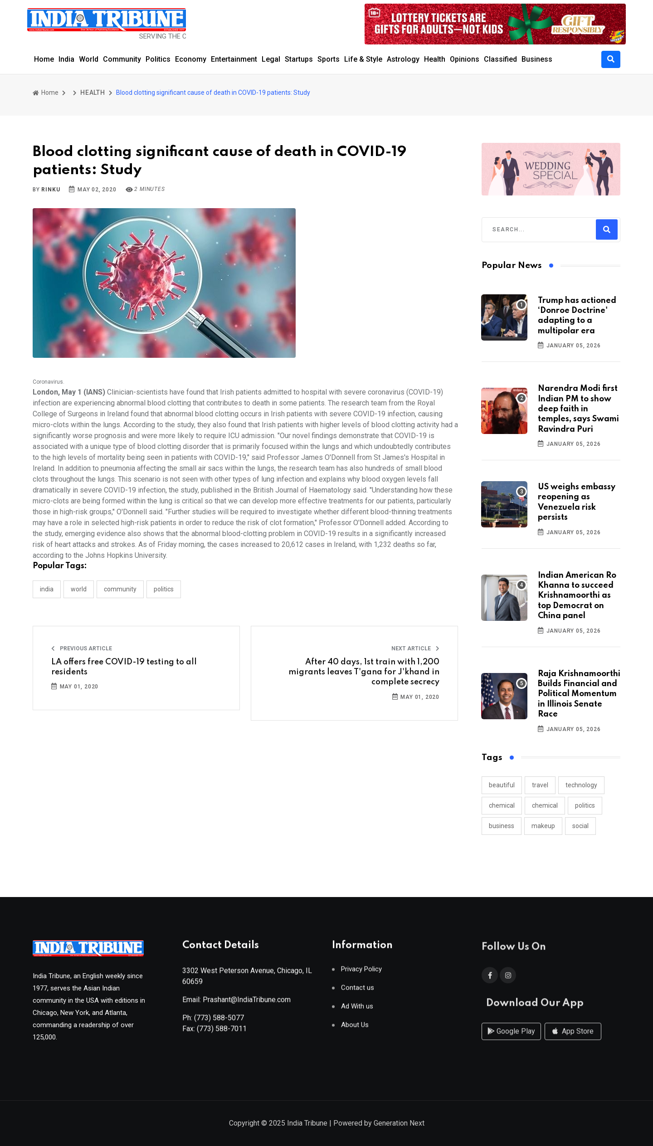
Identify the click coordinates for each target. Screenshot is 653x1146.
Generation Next (399, 1124)
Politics (158, 59)
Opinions (464, 59)
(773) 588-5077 (219, 1021)
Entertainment (234, 59)
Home (44, 59)
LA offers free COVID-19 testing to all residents (124, 667)
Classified (500, 59)
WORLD (79, 589)
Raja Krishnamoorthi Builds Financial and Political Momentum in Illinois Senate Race (579, 694)
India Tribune (307, 1124)
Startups (299, 59)
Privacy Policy (361, 973)
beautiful (502, 785)
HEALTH (92, 92)
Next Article (415, 648)
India (66, 59)
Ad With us (357, 1010)
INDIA (47, 589)
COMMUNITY (120, 589)
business (501, 825)
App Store (573, 1040)
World (88, 59)
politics (585, 805)
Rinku (50, 189)
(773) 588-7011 (222, 1032)
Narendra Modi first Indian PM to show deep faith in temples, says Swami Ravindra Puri (578, 409)
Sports (328, 59)
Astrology (403, 59)
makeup (543, 825)
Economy (190, 59)
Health (434, 59)
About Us (355, 1028)
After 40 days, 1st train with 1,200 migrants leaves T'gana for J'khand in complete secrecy (363, 672)
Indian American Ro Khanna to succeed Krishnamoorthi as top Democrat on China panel (577, 595)
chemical (502, 805)
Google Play (511, 1040)
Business (536, 59)
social (580, 825)
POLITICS (164, 589)
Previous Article (81, 648)
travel (540, 785)
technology (581, 785)
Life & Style (363, 59)
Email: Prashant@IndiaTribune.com (236, 1003)
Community (122, 59)
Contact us (357, 991)
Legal (271, 59)
